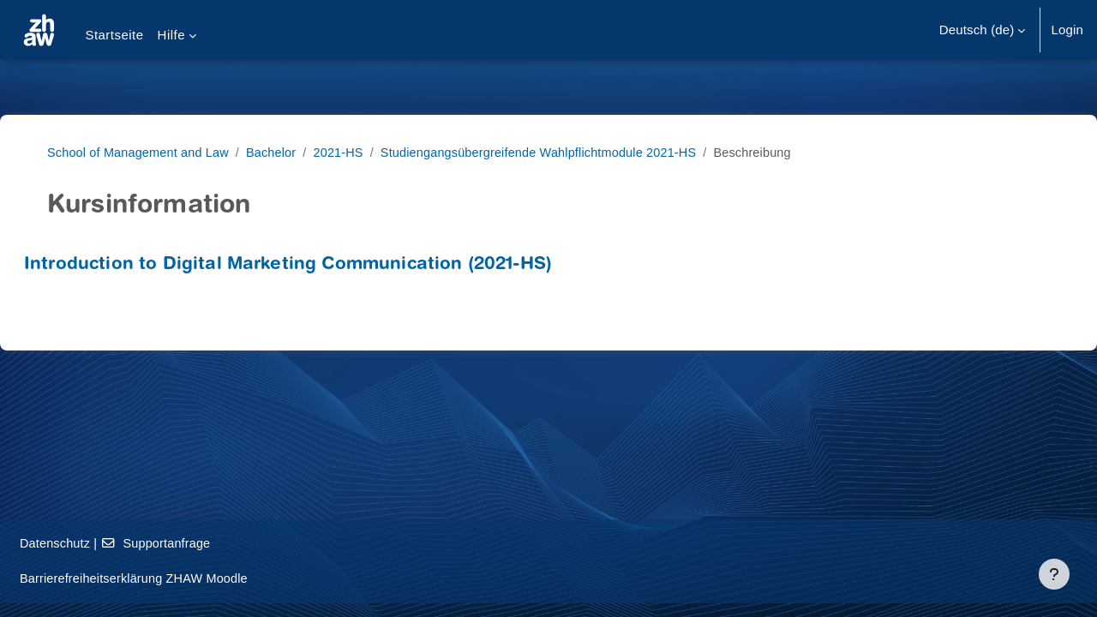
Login (1067, 29)
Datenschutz (97, 543)
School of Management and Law (155, 152)
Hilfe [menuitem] (171, 34)
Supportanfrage (201, 543)
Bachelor (292, 152)
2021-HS (361, 152)
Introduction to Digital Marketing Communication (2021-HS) (329, 265)
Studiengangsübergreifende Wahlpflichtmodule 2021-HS (568, 152)
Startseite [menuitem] (114, 34)
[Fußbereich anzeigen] (1054, 574)
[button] (982, 30)
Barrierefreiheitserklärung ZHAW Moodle (179, 578)
